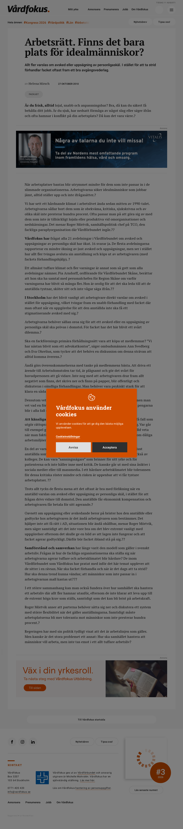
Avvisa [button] (73, 447)
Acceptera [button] (110, 447)
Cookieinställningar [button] (68, 436)
